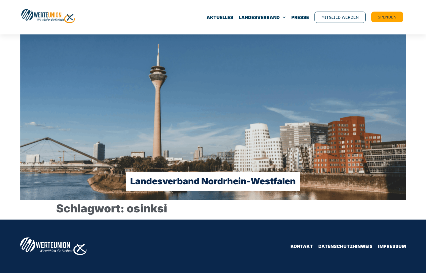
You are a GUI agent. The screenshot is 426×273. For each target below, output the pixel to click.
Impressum (392, 246)
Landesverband (262, 17)
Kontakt (302, 246)
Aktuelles (220, 17)
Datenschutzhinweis (345, 246)
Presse (300, 17)
